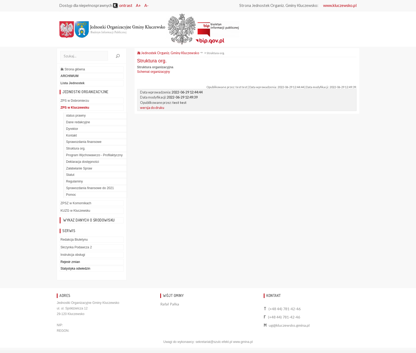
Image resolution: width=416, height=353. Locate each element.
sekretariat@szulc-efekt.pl (214, 342)
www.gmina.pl (243, 342)
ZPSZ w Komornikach (75, 203)
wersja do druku (152, 107)
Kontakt (71, 135)
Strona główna (72, 69)
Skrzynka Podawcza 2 (76, 247)
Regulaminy (74, 181)
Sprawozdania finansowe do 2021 (90, 188)
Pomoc (71, 195)
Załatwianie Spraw (79, 168)
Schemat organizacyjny (153, 72)
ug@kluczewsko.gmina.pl (289, 325)
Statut (70, 175)
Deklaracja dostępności (82, 162)
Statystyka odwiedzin (75, 268)
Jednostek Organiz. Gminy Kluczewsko (168, 53)
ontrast (122, 5)
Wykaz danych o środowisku (89, 220)
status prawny (76, 115)
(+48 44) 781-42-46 (284, 309)
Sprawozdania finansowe (83, 142)
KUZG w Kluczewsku (75, 210)
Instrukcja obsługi (72, 255)
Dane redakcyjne (78, 122)
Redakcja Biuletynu (74, 239)
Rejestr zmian (70, 262)
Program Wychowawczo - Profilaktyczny (94, 155)
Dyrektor (72, 129)
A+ (138, 5)
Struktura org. (75, 148)
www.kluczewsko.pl (340, 5)
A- (146, 5)
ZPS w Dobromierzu (74, 101)
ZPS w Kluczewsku (74, 107)
